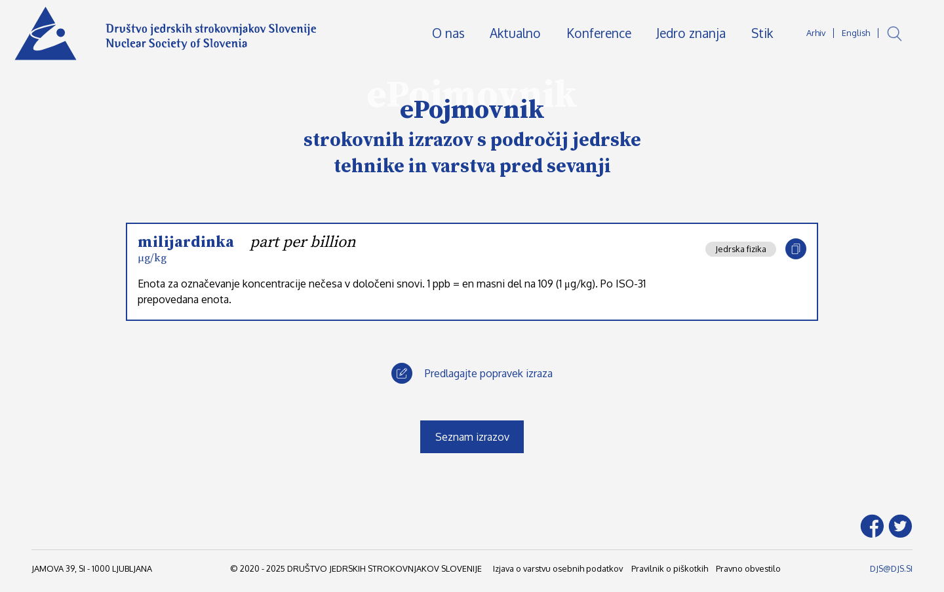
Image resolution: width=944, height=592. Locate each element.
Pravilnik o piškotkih (669, 568)
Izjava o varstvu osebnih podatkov (558, 568)
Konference (598, 33)
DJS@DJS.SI (891, 568)
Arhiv (815, 33)
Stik (762, 33)
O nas (448, 33)
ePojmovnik (472, 110)
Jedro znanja (691, 33)
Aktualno (515, 33)
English (856, 33)
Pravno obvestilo (748, 568)
